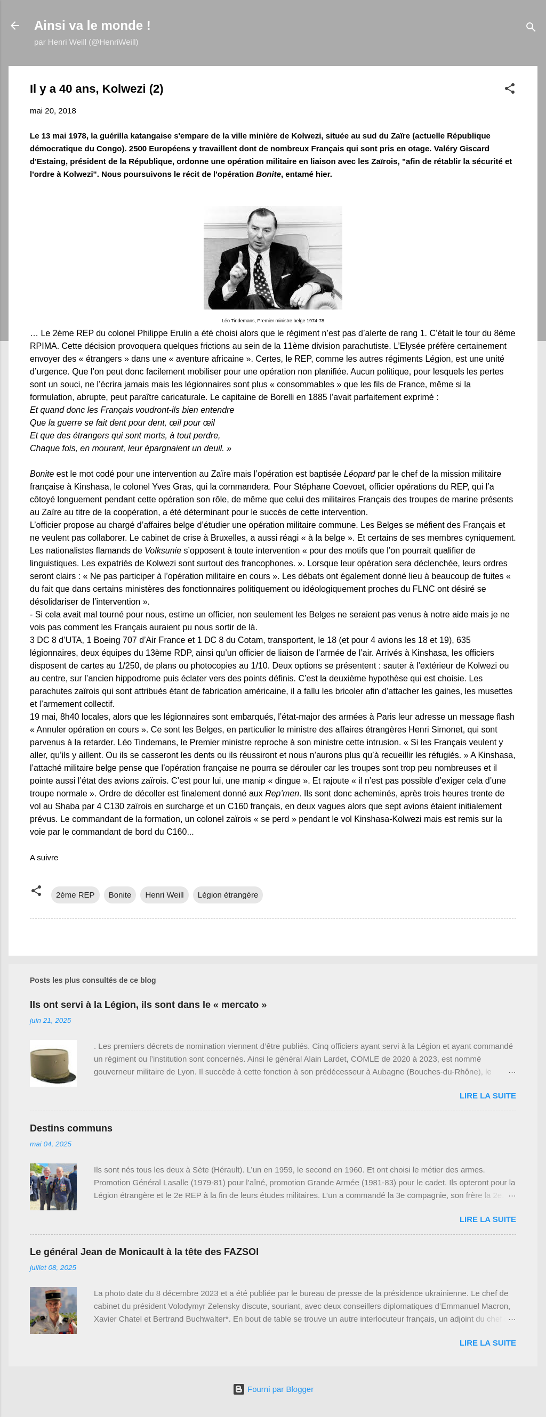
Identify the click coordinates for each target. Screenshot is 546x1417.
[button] (509, 90)
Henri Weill (164, 894)
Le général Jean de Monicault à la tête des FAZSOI (144, 1252)
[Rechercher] (531, 29)
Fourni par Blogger (273, 1389)
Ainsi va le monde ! (92, 25)
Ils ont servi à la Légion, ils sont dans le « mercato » (148, 1004)
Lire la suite (488, 1095)
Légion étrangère (228, 894)
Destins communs (71, 1128)
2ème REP (75, 894)
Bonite (120, 894)
